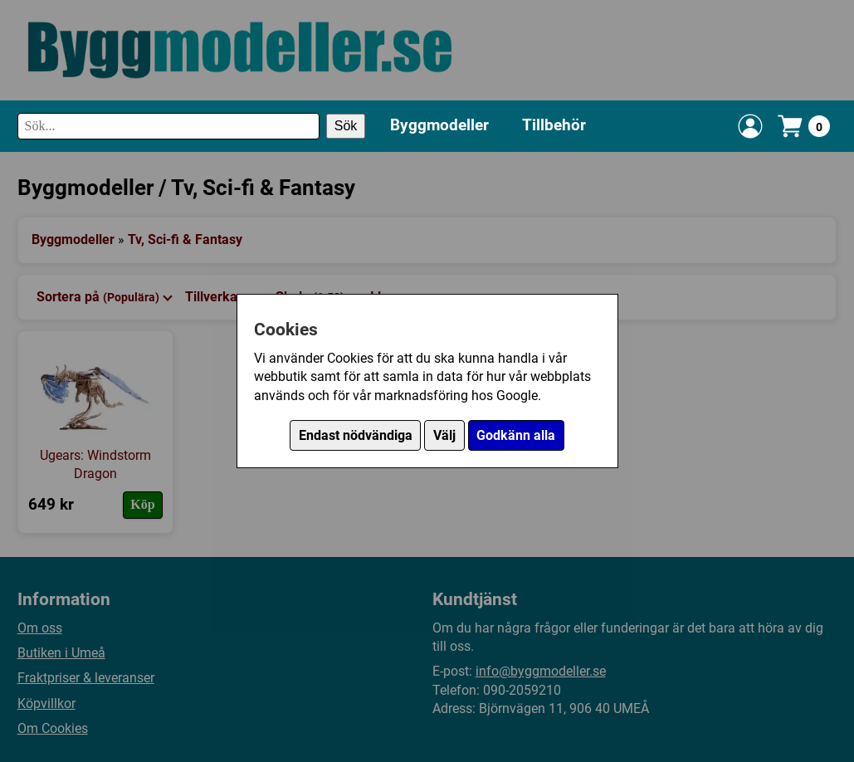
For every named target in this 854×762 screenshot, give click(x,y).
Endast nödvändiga (355, 435)
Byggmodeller (439, 124)
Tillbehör (554, 124)
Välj (444, 435)
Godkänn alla (515, 435)
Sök (346, 126)
